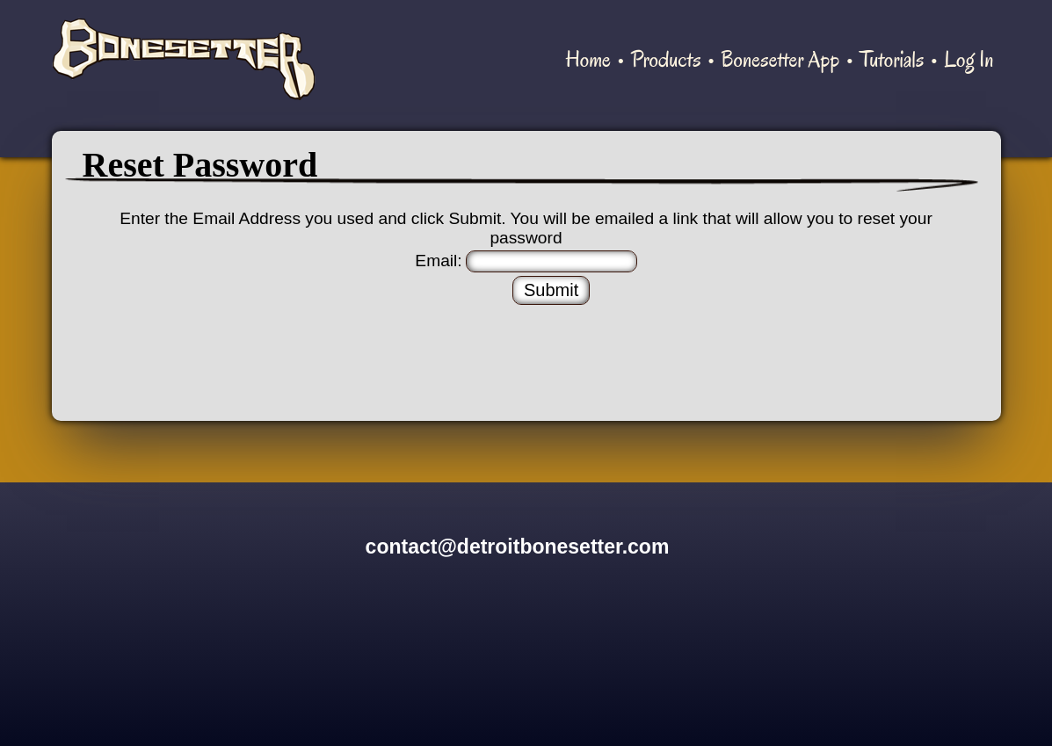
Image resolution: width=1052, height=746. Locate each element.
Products (666, 59)
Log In (968, 59)
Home (589, 59)
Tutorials (892, 59)
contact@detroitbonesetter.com (518, 546)
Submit (551, 290)
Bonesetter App (780, 59)
